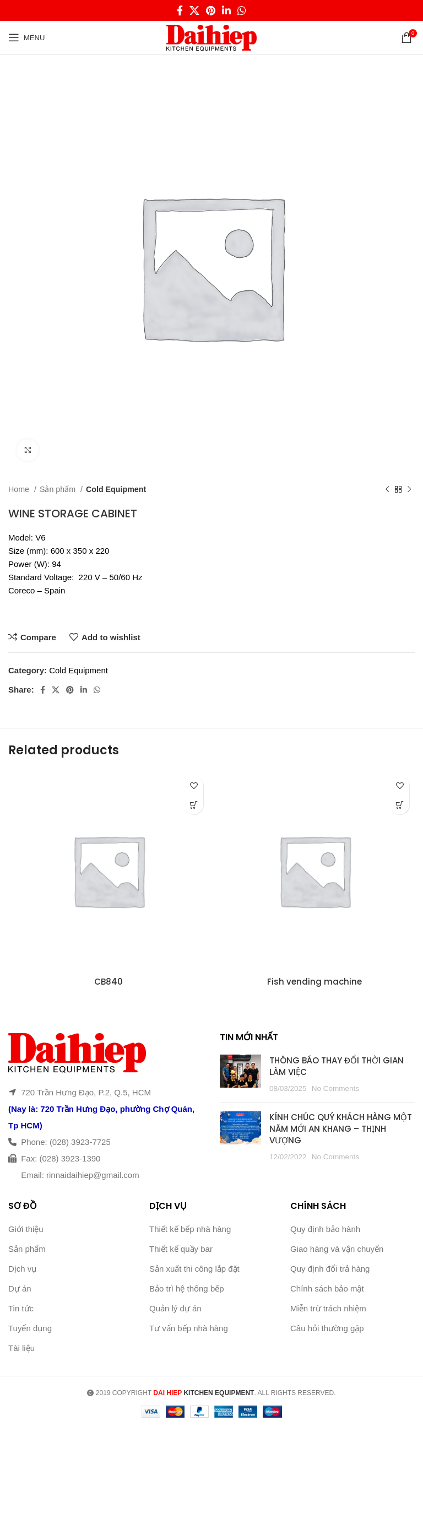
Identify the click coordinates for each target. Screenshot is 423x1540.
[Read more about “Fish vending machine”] (399, 804)
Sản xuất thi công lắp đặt (194, 1268)
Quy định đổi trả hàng (330, 1268)
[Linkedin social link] (226, 10)
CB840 (108, 981)
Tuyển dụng (30, 1328)
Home (19, 489)
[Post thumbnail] (240, 1074)
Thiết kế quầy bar (181, 1248)
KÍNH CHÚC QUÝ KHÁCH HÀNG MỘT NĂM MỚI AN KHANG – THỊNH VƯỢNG (340, 1128)
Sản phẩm (59, 489)
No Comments (335, 1088)
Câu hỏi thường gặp (327, 1328)
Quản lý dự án (175, 1308)
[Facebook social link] (179, 10)
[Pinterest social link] (211, 10)
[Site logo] (211, 36)
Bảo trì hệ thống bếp (186, 1288)
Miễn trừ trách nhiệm (328, 1308)
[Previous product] (387, 489)
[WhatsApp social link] (242, 10)
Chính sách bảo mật (327, 1288)
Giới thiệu (26, 1229)
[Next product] (409, 489)
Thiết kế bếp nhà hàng (190, 1229)
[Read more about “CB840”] (193, 804)
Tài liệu (21, 1348)
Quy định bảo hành (325, 1229)
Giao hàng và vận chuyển (336, 1248)
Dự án (19, 1288)
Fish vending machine (314, 981)
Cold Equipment (116, 489)
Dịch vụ (22, 1268)
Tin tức (21, 1308)
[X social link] (194, 10)
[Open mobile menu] (26, 37)
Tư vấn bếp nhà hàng (188, 1328)
